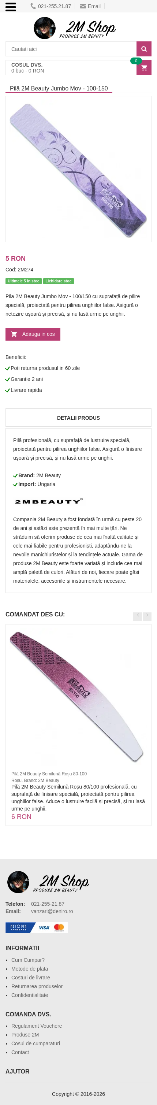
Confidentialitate (29, 995)
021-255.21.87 (50, 6)
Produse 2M (25, 1035)
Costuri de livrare (30, 977)
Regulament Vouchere (36, 1026)
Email (90, 6)
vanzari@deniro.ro (52, 911)
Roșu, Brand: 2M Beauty (35, 780)
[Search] (144, 48)
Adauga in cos (38, 334)
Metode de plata (29, 969)
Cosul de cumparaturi (35, 1043)
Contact (20, 1052)
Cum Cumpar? (28, 960)
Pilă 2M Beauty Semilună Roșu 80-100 (49, 773)
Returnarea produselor (37, 986)
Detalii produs (78, 418)
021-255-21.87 (47, 904)
